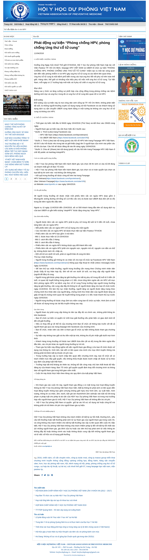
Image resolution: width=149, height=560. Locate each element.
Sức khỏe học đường (12, 64)
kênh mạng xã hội (77, 463)
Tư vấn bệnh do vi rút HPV (15, 29)
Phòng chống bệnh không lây (15, 75)
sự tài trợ (62, 466)
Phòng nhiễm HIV (11, 79)
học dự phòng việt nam (54, 463)
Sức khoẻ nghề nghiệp (12, 56)
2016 (39, 458)
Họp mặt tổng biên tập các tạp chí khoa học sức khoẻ (56, 500)
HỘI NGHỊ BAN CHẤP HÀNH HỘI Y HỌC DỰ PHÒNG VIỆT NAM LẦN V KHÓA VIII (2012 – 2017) (74, 491)
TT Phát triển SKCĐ (77, 24)
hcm (41, 463)
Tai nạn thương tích (11, 68)
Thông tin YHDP (47, 24)
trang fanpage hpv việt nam (98, 466)
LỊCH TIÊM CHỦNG (127, 65)
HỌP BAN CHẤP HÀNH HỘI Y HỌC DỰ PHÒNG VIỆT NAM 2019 (61, 505)
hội (66, 463)
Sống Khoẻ (61, 24)
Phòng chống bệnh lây (12, 71)
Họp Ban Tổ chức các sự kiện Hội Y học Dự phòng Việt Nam (59, 496)
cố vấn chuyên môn (61, 458)
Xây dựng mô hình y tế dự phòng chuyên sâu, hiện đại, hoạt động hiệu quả (17, 172)
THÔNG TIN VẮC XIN (128, 101)
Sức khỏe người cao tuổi (13, 86)
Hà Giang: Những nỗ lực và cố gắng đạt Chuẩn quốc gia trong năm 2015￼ (65, 537)
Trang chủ (8, 24)
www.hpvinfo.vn (51, 184)
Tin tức (36, 36)
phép (88, 463)
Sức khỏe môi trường (12, 52)
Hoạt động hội (31, 24)
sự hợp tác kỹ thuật (48, 466)
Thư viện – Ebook (96, 24)
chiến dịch (47, 458)
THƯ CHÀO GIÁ (111, 24)
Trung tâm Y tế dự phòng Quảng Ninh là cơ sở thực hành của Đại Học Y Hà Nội (66, 522)
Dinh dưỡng (9, 49)
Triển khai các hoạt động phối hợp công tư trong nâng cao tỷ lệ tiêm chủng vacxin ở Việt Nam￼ (73, 527)
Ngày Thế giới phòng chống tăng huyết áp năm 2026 (15, 126)
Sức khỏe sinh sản (11, 83)
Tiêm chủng (9, 45)
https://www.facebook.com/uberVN (73, 138)
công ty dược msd (79, 458)
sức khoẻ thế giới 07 (76, 466)
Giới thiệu (18, 24)
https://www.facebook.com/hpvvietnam (62, 178)
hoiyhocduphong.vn (78, 555)
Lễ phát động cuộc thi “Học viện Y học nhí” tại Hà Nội (56, 517)
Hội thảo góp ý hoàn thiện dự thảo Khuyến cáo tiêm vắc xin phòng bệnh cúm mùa (67, 532)
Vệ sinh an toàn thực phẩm (14, 60)
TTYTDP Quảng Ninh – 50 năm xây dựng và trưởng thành (58, 510)
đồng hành (93, 460)
